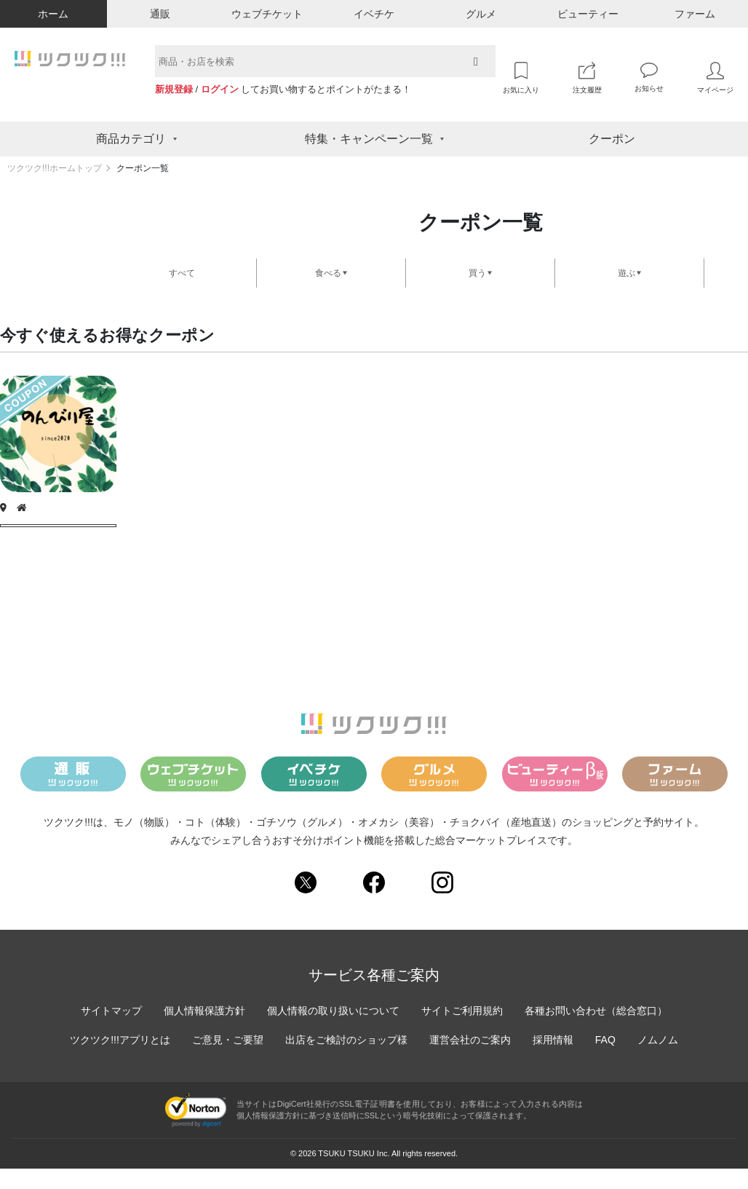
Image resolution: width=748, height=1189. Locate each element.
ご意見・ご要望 (227, 1060)
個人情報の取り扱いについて (333, 1031)
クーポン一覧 (142, 168)
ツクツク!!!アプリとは (120, 1060)
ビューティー (587, 14)
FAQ (605, 1060)
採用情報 (553, 1060)
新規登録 (174, 89)
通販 (160, 14)
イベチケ (374, 14)
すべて (182, 273)
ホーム (53, 14)
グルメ (481, 14)
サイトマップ (111, 1031)
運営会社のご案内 (470, 1060)
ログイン (220, 89)
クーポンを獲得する (58, 536)
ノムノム (657, 1060)
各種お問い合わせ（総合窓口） (596, 1031)
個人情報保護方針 (204, 1031)
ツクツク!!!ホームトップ (54, 168)
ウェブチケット (267, 14)
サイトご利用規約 (462, 1031)
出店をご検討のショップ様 (346, 1060)
